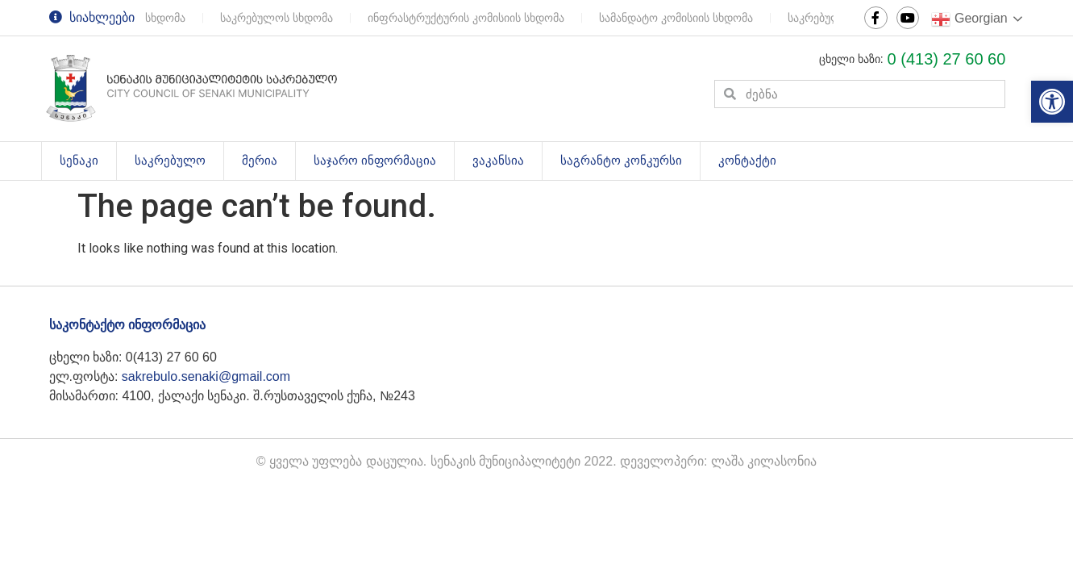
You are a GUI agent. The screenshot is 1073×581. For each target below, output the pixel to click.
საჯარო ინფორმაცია (375, 160)
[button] (1052, 102)
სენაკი (88, 161)
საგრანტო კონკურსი (621, 160)
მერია (259, 160)
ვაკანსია (498, 160)
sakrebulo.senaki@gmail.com (206, 376)
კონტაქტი (747, 160)
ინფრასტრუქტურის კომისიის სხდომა (467, 17)
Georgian (969, 19)
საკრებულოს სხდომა (278, 17)
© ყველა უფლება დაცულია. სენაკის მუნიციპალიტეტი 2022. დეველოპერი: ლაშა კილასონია (536, 461)
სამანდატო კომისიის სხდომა (678, 17)
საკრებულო (179, 161)
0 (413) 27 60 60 (947, 59)
